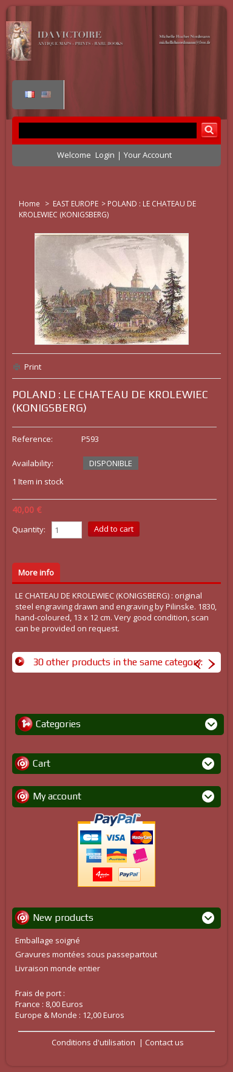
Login (105, 154)
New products (63, 917)
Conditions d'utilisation (93, 1042)
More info (36, 572)
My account (57, 796)
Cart (41, 763)
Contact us (164, 1042)
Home (30, 203)
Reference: (32, 438)
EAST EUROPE (75, 203)
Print (32, 366)
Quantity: (29, 529)
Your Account (148, 154)
